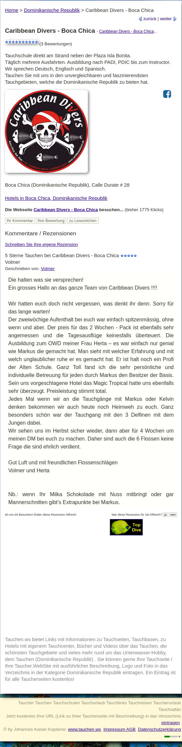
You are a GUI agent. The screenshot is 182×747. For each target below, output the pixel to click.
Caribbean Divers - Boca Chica (126, 31)
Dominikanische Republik (52, 10)
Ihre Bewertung (50, 220)
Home (11, 10)
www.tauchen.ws (84, 729)
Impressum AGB (119, 729)
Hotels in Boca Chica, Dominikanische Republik (56, 198)
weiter (168, 18)
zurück (147, 18)
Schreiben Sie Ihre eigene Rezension (41, 244)
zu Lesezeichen (82, 220)
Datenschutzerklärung (159, 729)
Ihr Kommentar (20, 220)
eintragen (170, 722)
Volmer (47, 268)
